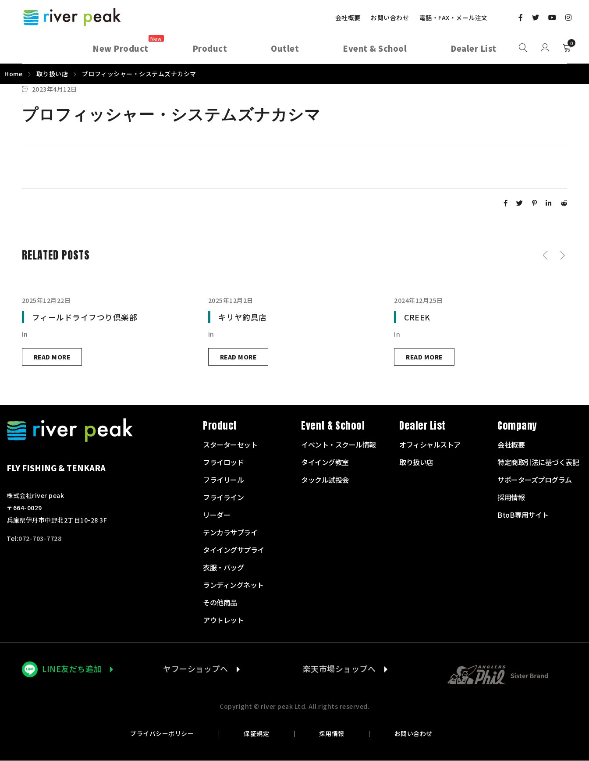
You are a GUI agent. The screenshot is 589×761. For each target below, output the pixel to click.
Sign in (545, 48)
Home (13, 73)
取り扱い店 (52, 73)
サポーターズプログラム (534, 480)
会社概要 (348, 17)
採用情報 (330, 733)
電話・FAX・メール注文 (453, 17)
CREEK (417, 317)
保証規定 (258, 733)
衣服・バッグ (223, 567)
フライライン (223, 497)
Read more (53, 356)
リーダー (216, 515)
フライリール (223, 480)
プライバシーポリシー (167, 733)
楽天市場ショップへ (337, 669)
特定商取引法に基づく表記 (538, 462)
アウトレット (223, 620)
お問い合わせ (390, 17)
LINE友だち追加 (72, 669)
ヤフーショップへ (194, 669)
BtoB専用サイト (523, 515)
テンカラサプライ (230, 532)
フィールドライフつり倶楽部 (85, 317)
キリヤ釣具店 (242, 317)
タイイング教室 (325, 462)
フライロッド (223, 462)
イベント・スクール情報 (338, 445)
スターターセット (230, 445)
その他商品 (220, 602)
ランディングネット (233, 585)
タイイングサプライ (233, 550)
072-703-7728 (39, 538)
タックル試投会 (325, 480)
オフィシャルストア (430, 445)
